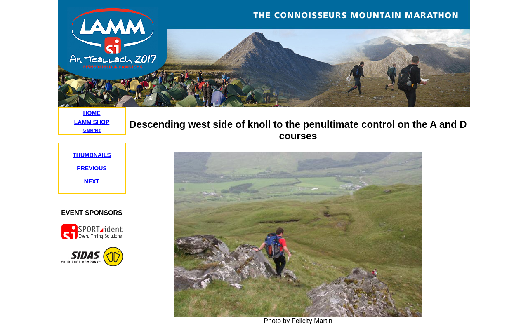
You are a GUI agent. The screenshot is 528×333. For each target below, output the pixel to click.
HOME (92, 113)
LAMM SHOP (92, 122)
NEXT (91, 181)
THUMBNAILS (92, 155)
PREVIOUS (91, 168)
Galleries (92, 130)
